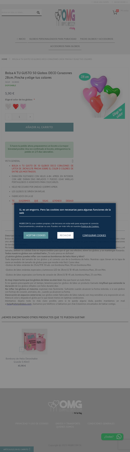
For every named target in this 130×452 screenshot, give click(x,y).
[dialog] (65, 226)
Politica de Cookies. (90, 226)
